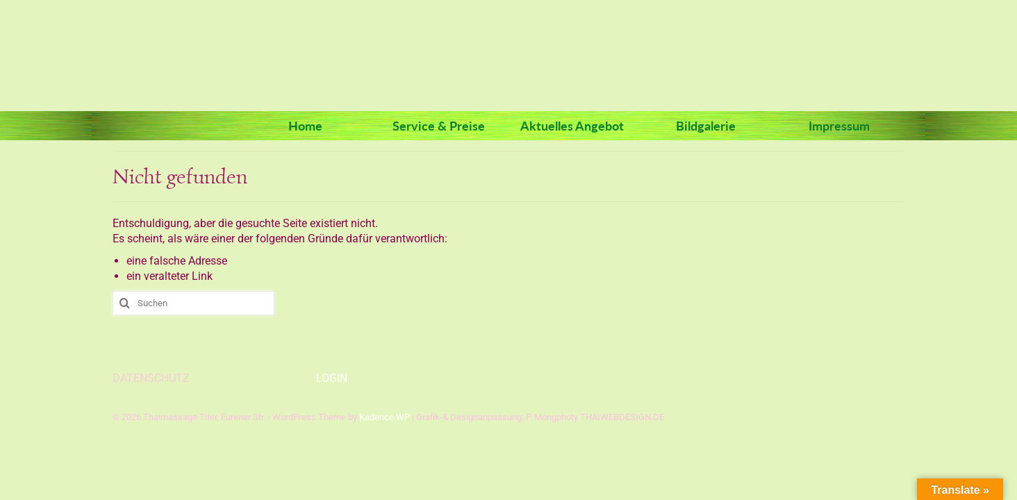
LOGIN (331, 378)
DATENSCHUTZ (151, 378)
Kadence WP (384, 417)
